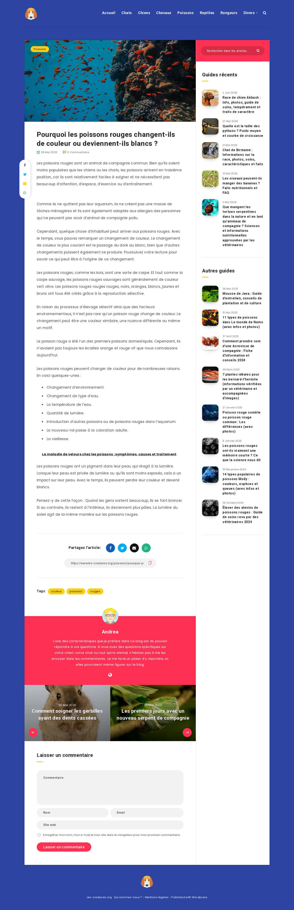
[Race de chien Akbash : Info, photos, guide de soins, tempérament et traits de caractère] (210, 98)
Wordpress (199, 897)
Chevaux (163, 13)
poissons (76, 591)
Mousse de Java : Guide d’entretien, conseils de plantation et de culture (242, 298)
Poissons (185, 13)
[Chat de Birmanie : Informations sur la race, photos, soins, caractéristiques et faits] (210, 150)
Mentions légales (157, 897)
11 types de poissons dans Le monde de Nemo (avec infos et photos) (243, 322)
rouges (95, 591)
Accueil (109, 13)
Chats (126, 13)
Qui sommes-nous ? (128, 897)
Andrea (110, 632)
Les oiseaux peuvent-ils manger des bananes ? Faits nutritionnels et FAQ (242, 185)
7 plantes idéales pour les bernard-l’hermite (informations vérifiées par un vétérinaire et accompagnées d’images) (242, 386)
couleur (56, 591)
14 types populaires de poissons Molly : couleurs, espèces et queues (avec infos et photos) (241, 483)
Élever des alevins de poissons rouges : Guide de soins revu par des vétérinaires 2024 (243, 515)
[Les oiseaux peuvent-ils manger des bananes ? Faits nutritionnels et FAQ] (210, 179)
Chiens (144, 13)
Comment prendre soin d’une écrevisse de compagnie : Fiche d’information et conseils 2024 (242, 350)
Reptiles (207, 13)
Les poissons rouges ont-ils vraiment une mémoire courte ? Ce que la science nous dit (242, 453)
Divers (249, 13)
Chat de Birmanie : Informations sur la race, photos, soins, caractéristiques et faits (243, 157)
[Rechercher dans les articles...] (233, 50)
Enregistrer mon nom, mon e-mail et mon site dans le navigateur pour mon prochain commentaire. (111, 835)
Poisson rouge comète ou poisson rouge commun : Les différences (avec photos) (242, 421)
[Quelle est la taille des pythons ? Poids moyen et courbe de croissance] (210, 126)
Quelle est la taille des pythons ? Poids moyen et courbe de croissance (243, 130)
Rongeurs (228, 13)
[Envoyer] (259, 50)
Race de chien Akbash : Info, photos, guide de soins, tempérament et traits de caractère (242, 105)
